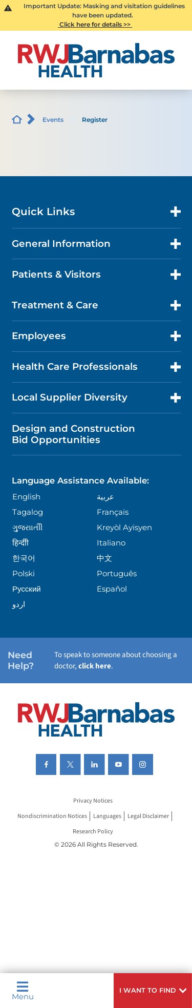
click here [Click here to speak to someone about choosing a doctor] (94, 666)
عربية (105, 496)
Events (52, 119)
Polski (23, 573)
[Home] (96, 60)
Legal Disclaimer (148, 816)
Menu (23, 990)
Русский (26, 589)
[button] (153, 990)
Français (113, 512)
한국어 (23, 558)
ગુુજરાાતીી (27, 527)
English (26, 496)
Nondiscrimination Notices (52, 816)
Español (112, 589)
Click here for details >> (95, 24)
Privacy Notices (93, 800)
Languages (107, 816)
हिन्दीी (20, 543)
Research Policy (93, 831)
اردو (18, 604)
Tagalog (27, 512)
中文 (104, 558)
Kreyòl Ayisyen (124, 527)
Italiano (111, 543)
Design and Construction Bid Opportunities (73, 434)
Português (117, 573)
